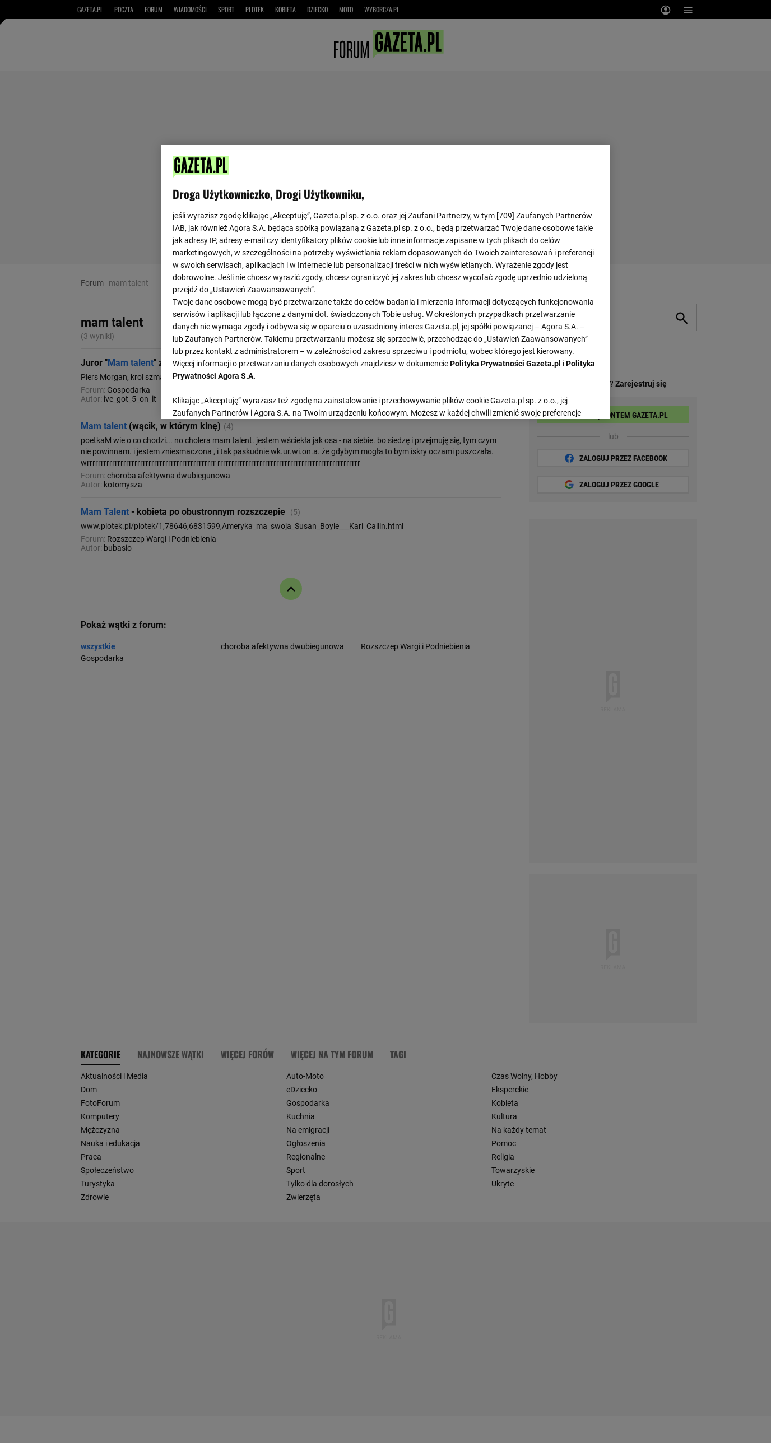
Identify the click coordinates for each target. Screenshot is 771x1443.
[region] (385, 281)
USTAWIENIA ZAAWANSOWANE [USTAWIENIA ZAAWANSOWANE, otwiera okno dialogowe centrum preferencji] (245, 396)
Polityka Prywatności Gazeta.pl (505, 363)
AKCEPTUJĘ (561, 397)
